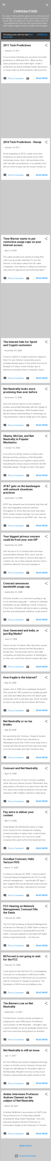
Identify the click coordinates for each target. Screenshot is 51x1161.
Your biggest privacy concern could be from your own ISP (21, 538)
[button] (46, 46)
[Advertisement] (25, 110)
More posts (25, 1146)
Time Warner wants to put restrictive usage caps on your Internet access (22, 242)
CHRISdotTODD (25, 11)
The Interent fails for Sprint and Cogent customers (20, 343)
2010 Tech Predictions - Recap (22, 142)
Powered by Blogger (25, 1156)
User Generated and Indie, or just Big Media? (21, 632)
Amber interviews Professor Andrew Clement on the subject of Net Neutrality (21, 1097)
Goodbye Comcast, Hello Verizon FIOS (18, 860)
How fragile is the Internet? (20, 677)
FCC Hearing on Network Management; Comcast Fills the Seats (20, 909)
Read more (42, 78)
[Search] (47, 5)
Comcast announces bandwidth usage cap (16, 585)
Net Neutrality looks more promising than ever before (20, 390)
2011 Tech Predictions (17, 45)
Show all (42, 34)
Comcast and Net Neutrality (20, 768)
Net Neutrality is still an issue (21, 1050)
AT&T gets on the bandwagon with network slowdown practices (21, 489)
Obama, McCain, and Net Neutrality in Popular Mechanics (18, 439)
